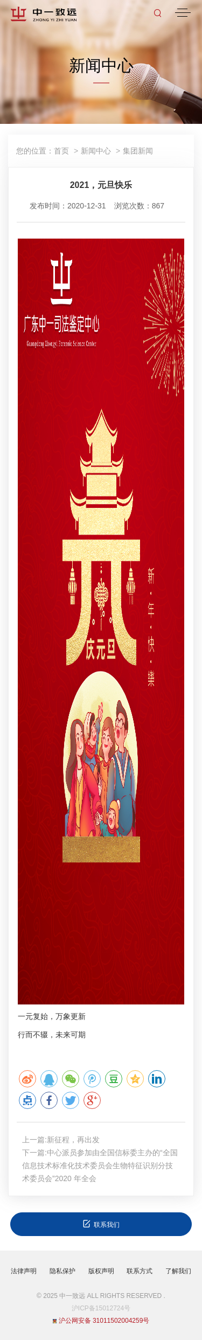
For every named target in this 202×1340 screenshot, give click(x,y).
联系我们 (101, 1224)
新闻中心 (96, 150)
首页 (61, 150)
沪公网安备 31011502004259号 (101, 1320)
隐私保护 (62, 1271)
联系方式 (139, 1271)
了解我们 (178, 1271)
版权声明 (101, 1271)
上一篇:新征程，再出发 (61, 1139)
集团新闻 (138, 150)
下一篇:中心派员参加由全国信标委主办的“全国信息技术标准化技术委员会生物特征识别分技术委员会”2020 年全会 (100, 1165)
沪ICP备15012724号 (101, 1308)
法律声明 (24, 1271)
